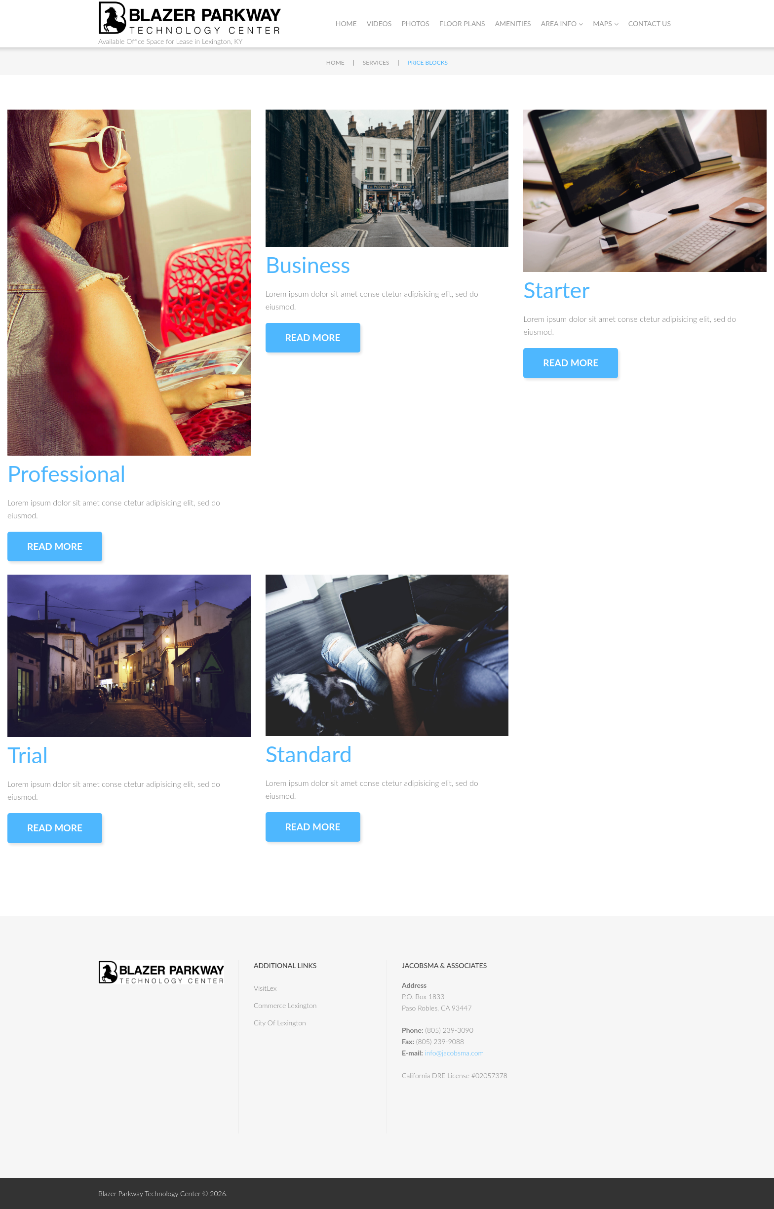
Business (308, 264)
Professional (66, 473)
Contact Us (649, 23)
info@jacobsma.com (454, 1053)
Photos (415, 23)
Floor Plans (462, 23)
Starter (556, 289)
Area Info (562, 23)
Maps (605, 23)
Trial (27, 754)
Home (346, 23)
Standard (309, 754)
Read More (54, 546)
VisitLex (265, 988)
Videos (379, 23)
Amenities (513, 23)
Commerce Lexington (285, 1005)
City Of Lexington (280, 1022)
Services (376, 62)
